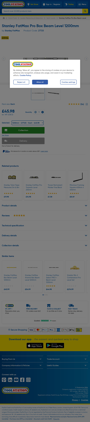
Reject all (21, 82)
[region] (45, 74)
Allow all (40, 82)
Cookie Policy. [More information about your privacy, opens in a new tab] (25, 75)
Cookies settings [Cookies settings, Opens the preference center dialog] (68, 82)
